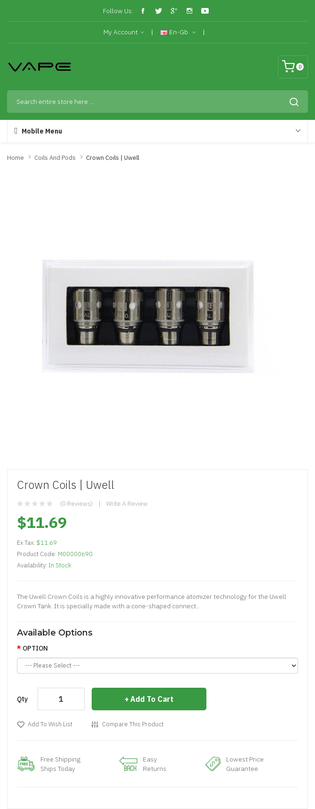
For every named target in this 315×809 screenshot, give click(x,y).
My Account (123, 32)
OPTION (35, 648)
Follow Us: (118, 11)
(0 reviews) (76, 504)
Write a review (127, 504)
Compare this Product (133, 724)
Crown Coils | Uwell (112, 158)
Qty (22, 699)
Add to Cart (151, 699)
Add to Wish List (50, 724)
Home (15, 158)
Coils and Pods (55, 158)
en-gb (178, 32)
